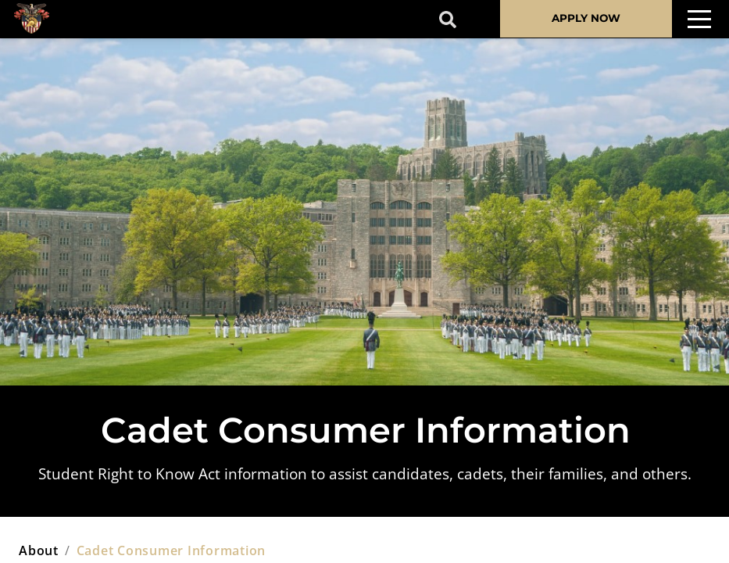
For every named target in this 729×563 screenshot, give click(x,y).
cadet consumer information (171, 550)
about (39, 550)
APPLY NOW (586, 18)
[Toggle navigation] (699, 19)
